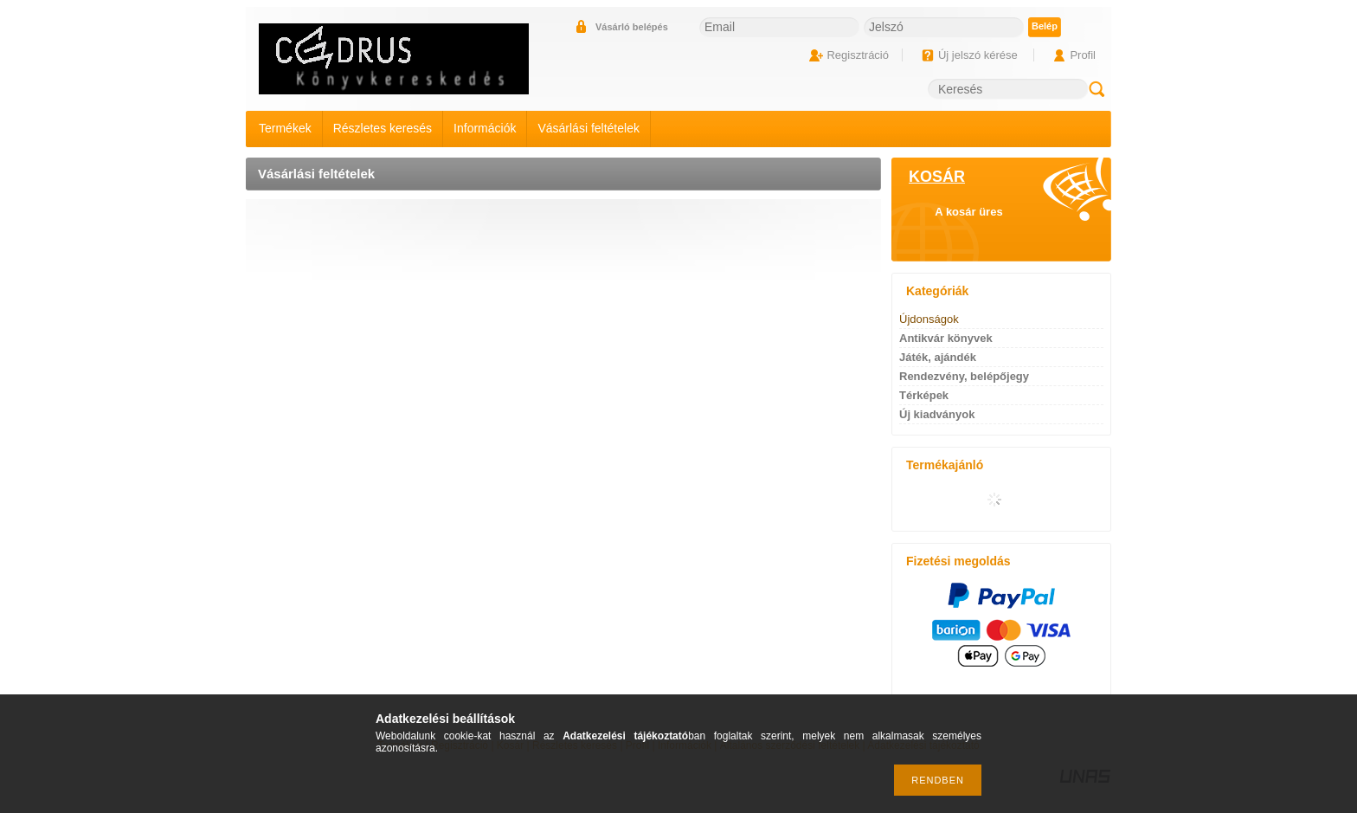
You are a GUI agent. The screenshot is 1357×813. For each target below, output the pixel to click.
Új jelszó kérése (978, 54)
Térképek (924, 395)
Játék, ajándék (937, 357)
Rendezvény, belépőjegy (964, 376)
